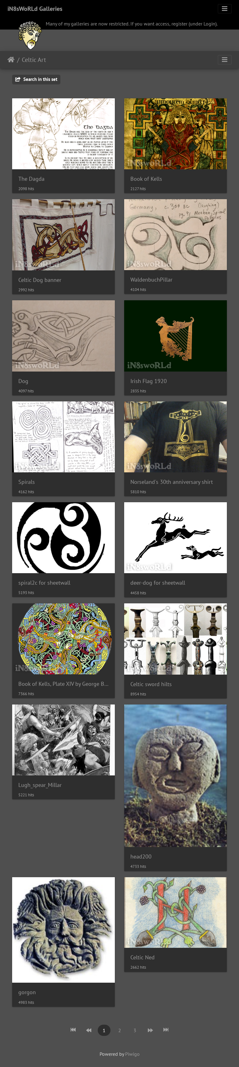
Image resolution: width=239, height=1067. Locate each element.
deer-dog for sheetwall (157, 582)
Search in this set (36, 79)
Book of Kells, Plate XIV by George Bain (63, 684)
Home (11, 59)
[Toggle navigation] (225, 8)
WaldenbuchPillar (151, 279)
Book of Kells (146, 178)
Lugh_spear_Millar (40, 785)
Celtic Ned (142, 957)
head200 (141, 856)
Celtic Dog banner (39, 280)
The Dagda (31, 178)
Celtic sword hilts (151, 684)
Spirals (26, 482)
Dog (23, 381)
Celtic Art (34, 60)
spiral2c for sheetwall (44, 582)
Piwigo (132, 1054)
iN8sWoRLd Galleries (34, 9)
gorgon (27, 992)
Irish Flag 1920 (148, 381)
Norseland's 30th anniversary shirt (171, 482)
